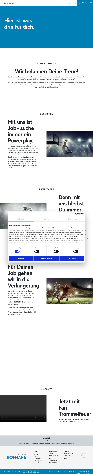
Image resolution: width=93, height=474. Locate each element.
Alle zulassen (72, 258)
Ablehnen (21, 258)
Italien (58, 443)
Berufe (51, 453)
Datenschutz (73, 471)
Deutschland (34, 443)
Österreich (64, 443)
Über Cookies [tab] (72, 219)
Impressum (59, 471)
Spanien (47, 443)
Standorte (37, 455)
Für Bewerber (38, 460)
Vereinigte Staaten (24, 443)
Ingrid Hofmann (68, 455)
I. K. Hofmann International (38, 463)
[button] (85, 3)
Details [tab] (46, 219)
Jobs (35, 451)
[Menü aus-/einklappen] (69, 3)
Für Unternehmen (38, 457)
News (65, 458)
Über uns (66, 451)
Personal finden (53, 462)
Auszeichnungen (68, 453)
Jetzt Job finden (11, 353)
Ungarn (53, 443)
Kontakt (51, 471)
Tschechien (71, 443)
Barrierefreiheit (83, 471)
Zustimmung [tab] (21, 219)
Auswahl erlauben (46, 258)
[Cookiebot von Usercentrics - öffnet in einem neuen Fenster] (76, 214)
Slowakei (41, 443)
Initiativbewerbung (54, 455)
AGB (65, 471)
